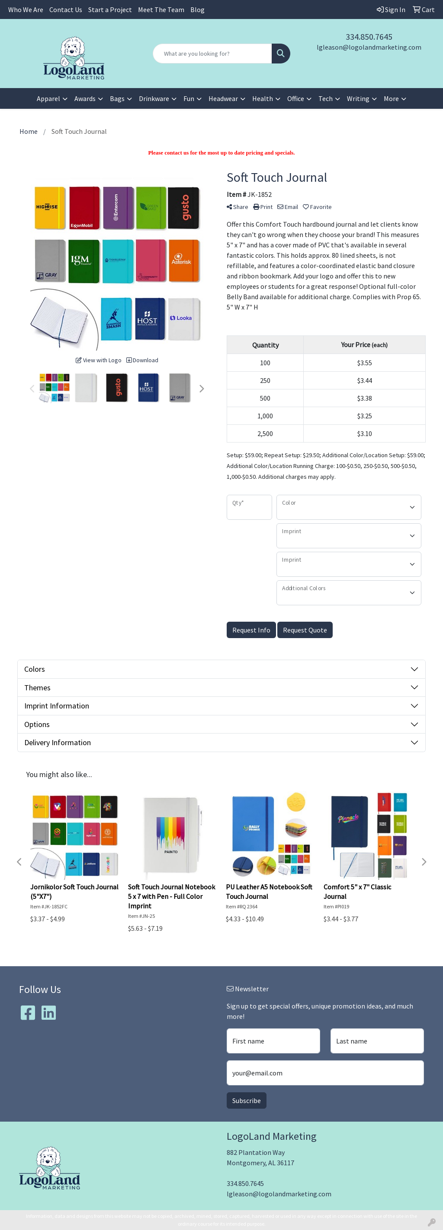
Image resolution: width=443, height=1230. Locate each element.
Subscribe (246, 1100)
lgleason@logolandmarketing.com (369, 47)
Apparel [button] (48, 98)
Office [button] (295, 98)
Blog (197, 9)
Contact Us (65, 9)
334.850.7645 (369, 36)
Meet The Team (161, 9)
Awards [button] (85, 98)
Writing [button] (358, 98)
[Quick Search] (212, 53)
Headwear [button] (223, 98)
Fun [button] (188, 98)
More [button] (391, 98)
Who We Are (25, 9)
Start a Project (110, 9)
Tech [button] (325, 98)
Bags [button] (117, 98)
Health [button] (262, 98)
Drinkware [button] (154, 98)
